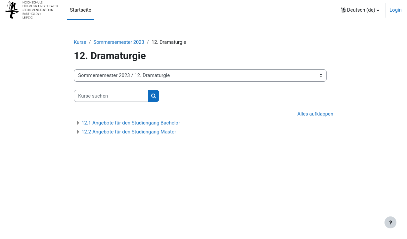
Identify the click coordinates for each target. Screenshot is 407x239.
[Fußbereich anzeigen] (390, 222)
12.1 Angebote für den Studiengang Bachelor (130, 123)
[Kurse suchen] (111, 96)
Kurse (80, 42)
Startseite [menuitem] (80, 10)
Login (395, 10)
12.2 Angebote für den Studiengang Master (128, 132)
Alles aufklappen (314, 114)
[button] (360, 10)
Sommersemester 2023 (120, 42)
